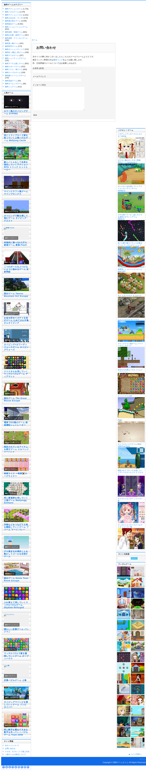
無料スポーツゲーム (13, 67)
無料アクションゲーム (13, 9)
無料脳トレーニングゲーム (15, 76)
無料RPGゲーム (11, 46)
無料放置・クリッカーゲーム (16, 38)
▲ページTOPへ (135, 754)
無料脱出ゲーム (11, 24)
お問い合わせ (10, 749)
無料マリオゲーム (12, 55)
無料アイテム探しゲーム (14, 63)
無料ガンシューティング (14, 49)
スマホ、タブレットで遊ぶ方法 (17, 752)
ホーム (34, 40)
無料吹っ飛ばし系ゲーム (14, 52)
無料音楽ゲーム (11, 81)
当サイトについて (12, 745)
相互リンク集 (59, 60)
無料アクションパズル (13, 15)
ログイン (143, 759)
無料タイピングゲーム (13, 84)
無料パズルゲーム (12, 12)
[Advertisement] (130, 83)
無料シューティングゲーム (15, 58)
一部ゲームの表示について (15, 754)
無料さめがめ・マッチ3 (14, 18)
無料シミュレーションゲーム (16, 27)
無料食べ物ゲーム (12, 43)
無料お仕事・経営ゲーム (14, 35)
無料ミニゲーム (11, 87)
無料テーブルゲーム (13, 72)
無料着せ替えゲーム (13, 21)
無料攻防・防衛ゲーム (13, 32)
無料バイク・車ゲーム (13, 69)
